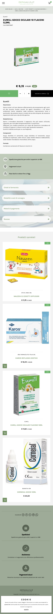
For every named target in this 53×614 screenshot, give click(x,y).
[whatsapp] (37, 514)
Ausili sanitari (19, 9)
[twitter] (30, 514)
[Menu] (3, 3)
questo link (7, 604)
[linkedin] (23, 514)
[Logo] (26, 2)
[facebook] (26, 514)
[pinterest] (33, 514)
